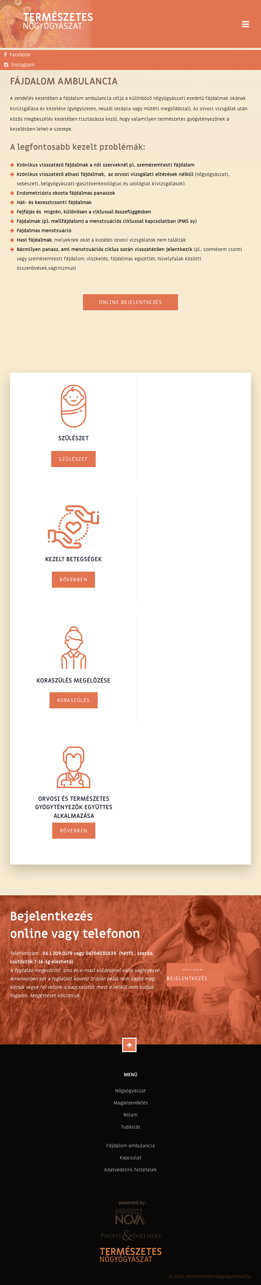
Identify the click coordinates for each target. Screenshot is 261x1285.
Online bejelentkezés (130, 302)
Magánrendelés (130, 1103)
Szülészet (73, 459)
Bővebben (73, 579)
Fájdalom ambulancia (130, 1146)
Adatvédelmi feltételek (130, 1170)
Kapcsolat (131, 1158)
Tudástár (130, 1127)
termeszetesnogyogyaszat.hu (218, 1276)
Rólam (130, 1115)
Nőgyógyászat (130, 1091)
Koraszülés (73, 700)
